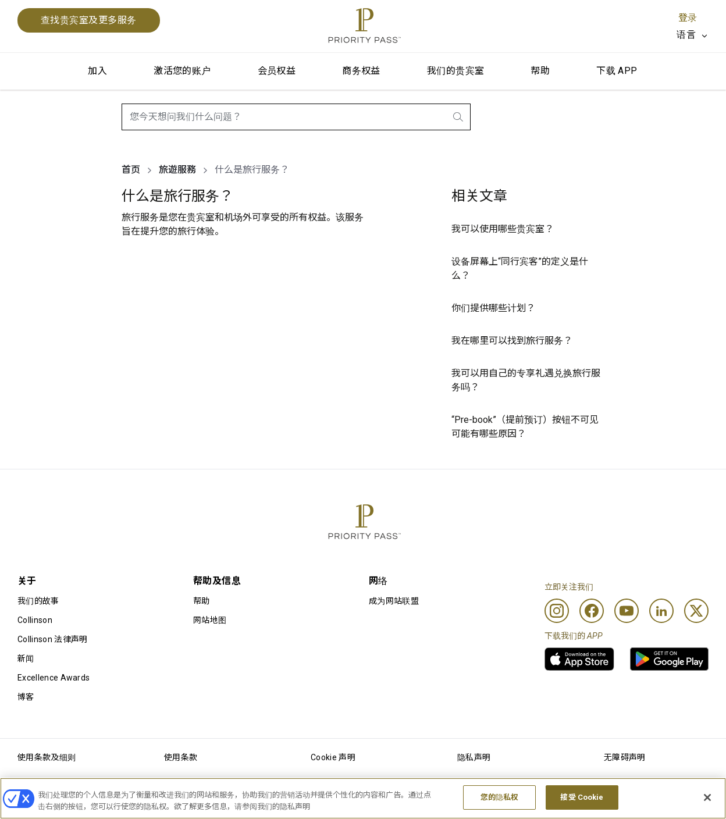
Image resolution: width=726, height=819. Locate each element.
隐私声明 (473, 757)
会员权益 (277, 70)
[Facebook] (591, 611)
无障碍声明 (625, 757)
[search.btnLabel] (459, 117)
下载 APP (616, 70)
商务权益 (361, 70)
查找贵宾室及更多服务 (89, 20)
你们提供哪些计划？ (493, 308)
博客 (25, 697)
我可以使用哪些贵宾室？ (502, 228)
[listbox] (693, 35)
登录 (687, 17)
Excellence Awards (53, 677)
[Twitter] (696, 611)
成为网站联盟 (394, 601)
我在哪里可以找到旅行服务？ (511, 340)
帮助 (540, 70)
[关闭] (707, 797)
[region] (363, 798)
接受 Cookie (581, 797)
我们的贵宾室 (455, 70)
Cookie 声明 (333, 757)
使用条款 (180, 757)
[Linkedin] (661, 611)
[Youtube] (626, 611)
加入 (97, 70)
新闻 (25, 658)
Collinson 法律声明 (52, 639)
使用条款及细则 (46, 757)
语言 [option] (686, 34)
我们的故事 (38, 601)
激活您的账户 (182, 70)
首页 (131, 169)
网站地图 (209, 620)
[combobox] (296, 117)
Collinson (34, 620)
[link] (579, 659)
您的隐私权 (500, 797)
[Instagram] (556, 611)
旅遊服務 (177, 169)
